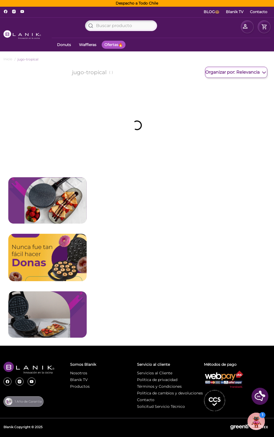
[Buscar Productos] (90, 26)
